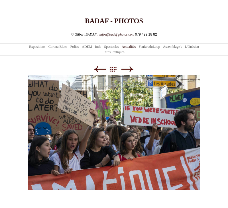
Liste (116, 69)
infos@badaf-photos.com (116, 34)
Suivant (127, 69)
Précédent (100, 69)
